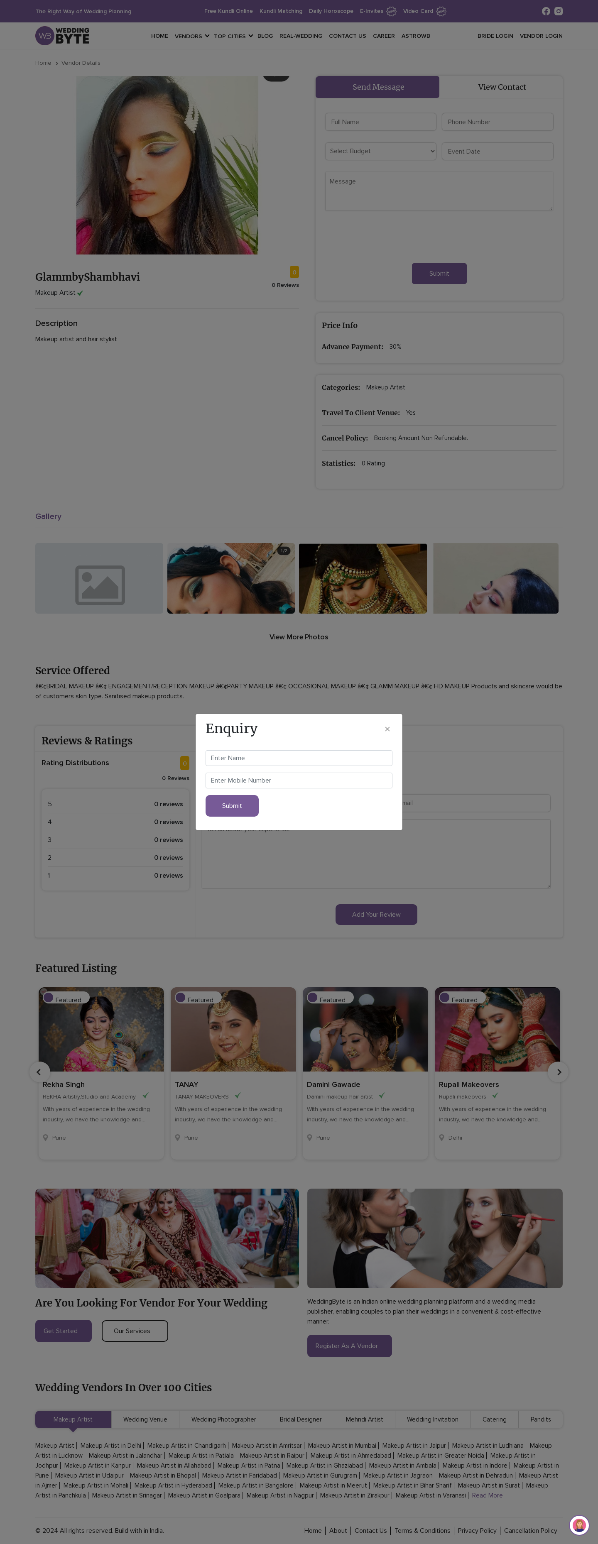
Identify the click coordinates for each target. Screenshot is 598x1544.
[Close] (387, 729)
